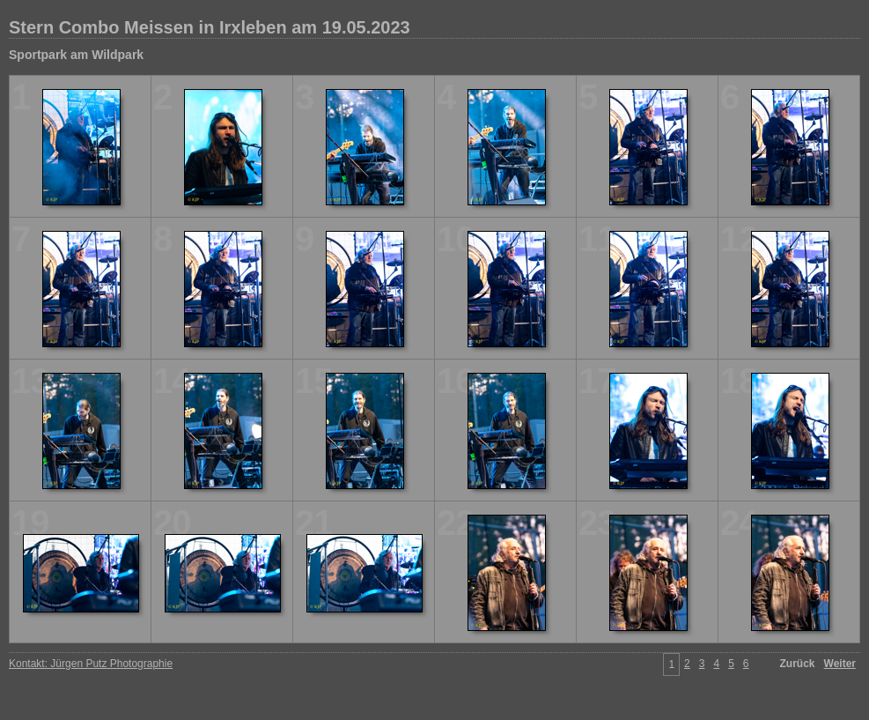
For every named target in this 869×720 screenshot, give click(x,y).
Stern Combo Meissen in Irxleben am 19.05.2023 (209, 27)
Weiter (840, 663)
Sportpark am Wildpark (76, 55)
